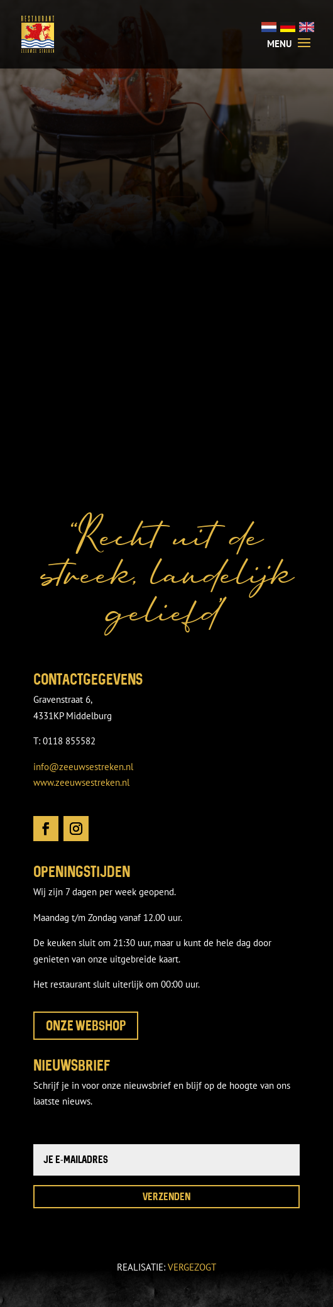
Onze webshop (86, 1025)
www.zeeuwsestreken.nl (81, 782)
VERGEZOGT (192, 1267)
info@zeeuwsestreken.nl (83, 767)
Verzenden (166, 1196)
